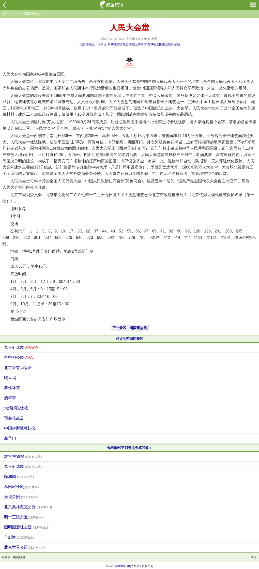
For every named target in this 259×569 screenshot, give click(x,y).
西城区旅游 (32, 14)
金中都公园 (18, 357)
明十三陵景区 (23, 517)
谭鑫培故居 (14, 418)
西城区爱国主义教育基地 (163, 44)
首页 (5, 14)
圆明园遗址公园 (26, 527)
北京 (16, 14)
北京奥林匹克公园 (28, 507)
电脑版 (5, 557)
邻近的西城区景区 (129, 339)
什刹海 (19, 537)
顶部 (254, 557)
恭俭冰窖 (12, 388)
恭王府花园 (21, 347)
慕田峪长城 (21, 487)
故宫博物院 (23, 456)
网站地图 (19, 557)
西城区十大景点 (96, 44)
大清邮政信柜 (16, 408)
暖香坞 (10, 378)
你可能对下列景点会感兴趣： (129, 448)
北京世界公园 (25, 547)
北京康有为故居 (18, 368)
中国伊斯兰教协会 (20, 428)
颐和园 (19, 477)
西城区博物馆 (138, 44)
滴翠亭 (10, 398)
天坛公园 (21, 497)
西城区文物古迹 (117, 44)
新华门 (10, 438)
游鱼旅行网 (122, 566)
